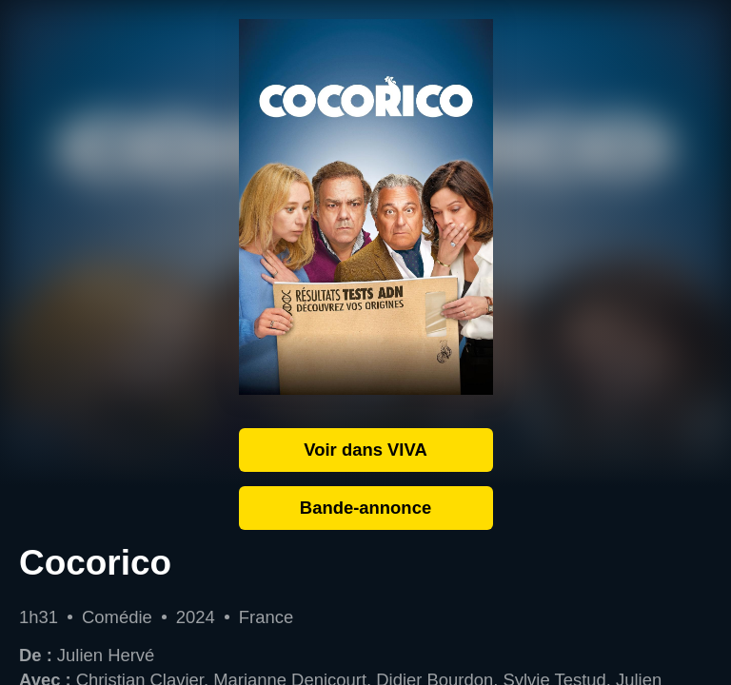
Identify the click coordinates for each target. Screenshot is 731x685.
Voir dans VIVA (365, 450)
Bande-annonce (365, 508)
